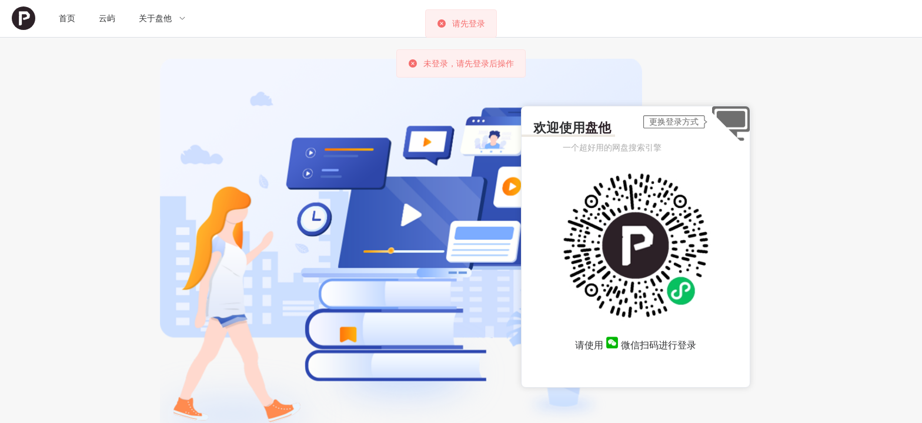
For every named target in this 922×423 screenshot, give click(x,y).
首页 (67, 18)
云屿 (107, 18)
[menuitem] (23, 18)
